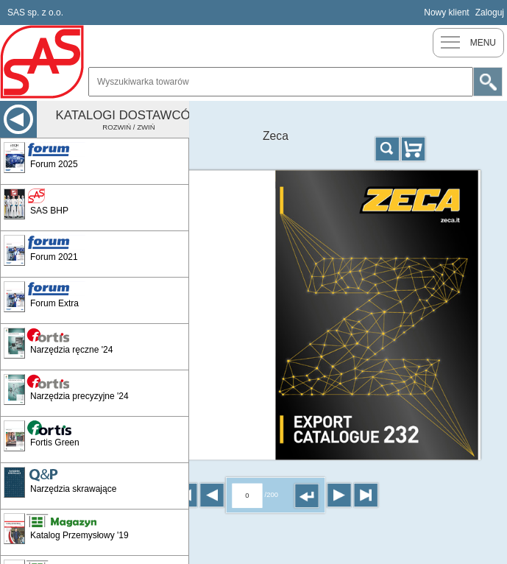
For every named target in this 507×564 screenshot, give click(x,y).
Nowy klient (446, 12)
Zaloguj (489, 12)
